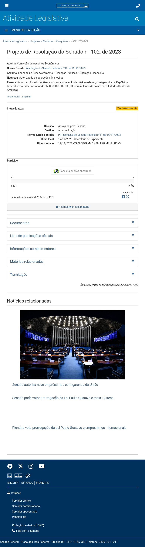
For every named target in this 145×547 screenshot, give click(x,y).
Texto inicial (13, 96)
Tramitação (18, 275)
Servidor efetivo (21, 500)
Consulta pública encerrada (72, 171)
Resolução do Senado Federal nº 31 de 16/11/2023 (55, 68)
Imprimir (26, 96)
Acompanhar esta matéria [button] (72, 206)
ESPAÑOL (27, 482)
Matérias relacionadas (27, 262)
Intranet (14, 493)
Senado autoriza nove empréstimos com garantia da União (55, 385)
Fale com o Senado (25, 530)
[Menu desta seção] (6, 30)
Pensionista (19, 517)
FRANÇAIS (42, 482)
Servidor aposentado (24, 511)
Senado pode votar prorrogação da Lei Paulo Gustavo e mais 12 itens (62, 398)
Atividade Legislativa (35, 18)
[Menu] (7, 5)
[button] (72, 30)
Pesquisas (62, 41)
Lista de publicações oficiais (31, 236)
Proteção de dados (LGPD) (28, 525)
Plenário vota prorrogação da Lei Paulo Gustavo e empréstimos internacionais (69, 428)
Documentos (19, 223)
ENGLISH (13, 482)
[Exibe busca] (137, 19)
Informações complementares (33, 249)
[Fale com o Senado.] (138, 5)
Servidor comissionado (26, 506)
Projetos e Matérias (41, 41)
